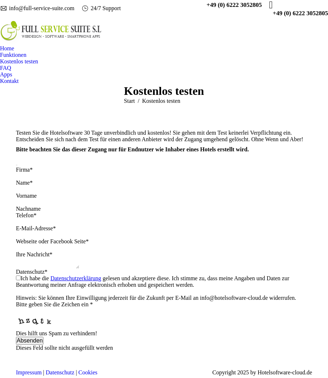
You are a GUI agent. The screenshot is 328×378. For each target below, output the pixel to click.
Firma (24, 170)
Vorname (26, 196)
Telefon (26, 215)
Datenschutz (31, 274)
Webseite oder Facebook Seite (52, 241)
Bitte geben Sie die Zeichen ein (54, 306)
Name (24, 183)
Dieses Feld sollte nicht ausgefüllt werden (64, 350)
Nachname (28, 209)
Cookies (88, 374)
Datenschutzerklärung (75, 280)
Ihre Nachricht (34, 254)
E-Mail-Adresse (36, 228)
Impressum (29, 374)
